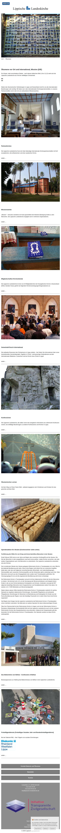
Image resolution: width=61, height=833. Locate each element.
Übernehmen (38, 828)
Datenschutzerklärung (30, 827)
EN (2, 78)
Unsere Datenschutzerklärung (50, 825)
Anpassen (52, 828)
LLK (2, 59)
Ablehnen (45, 828)
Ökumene (8, 59)
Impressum (30, 825)
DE (2, 80)
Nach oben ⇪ (30, 821)
